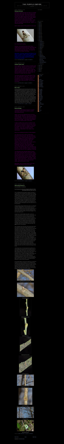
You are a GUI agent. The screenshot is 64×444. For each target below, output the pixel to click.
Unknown (39, 107)
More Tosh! (17, 87)
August (41, 47)
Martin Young (40, 95)
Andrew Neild (40, 75)
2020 (40, 30)
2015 (40, 37)
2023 (40, 26)
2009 (40, 69)
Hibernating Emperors (20, 185)
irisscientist (39, 110)
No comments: (30, 59)
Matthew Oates (40, 96)
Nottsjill (39, 101)
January (41, 63)
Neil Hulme (39, 100)
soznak (39, 111)
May (40, 51)
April (40, 52)
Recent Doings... (18, 108)
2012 (40, 65)
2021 (40, 29)
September (41, 45)
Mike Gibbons (40, 99)
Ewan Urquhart (40, 85)
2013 (40, 40)
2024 (40, 25)
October (41, 44)
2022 (40, 28)
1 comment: (30, 103)
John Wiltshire (40, 90)
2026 (40, 22)
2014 (40, 39)
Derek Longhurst (40, 83)
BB (38, 78)
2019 (40, 32)
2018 (40, 33)
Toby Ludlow (40, 106)
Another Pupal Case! (19, 64)
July (40, 48)
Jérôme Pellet (40, 89)
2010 (40, 68)
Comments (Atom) (21, 438)
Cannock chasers (40, 80)
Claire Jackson (40, 81)
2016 (40, 36)
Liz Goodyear (40, 91)
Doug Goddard (40, 84)
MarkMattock (40, 94)
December (41, 41)
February (41, 55)
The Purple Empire (32, 4)
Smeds (39, 105)
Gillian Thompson (40, 86)
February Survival (19, 11)
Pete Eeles (39, 102)
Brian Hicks (40, 79)
